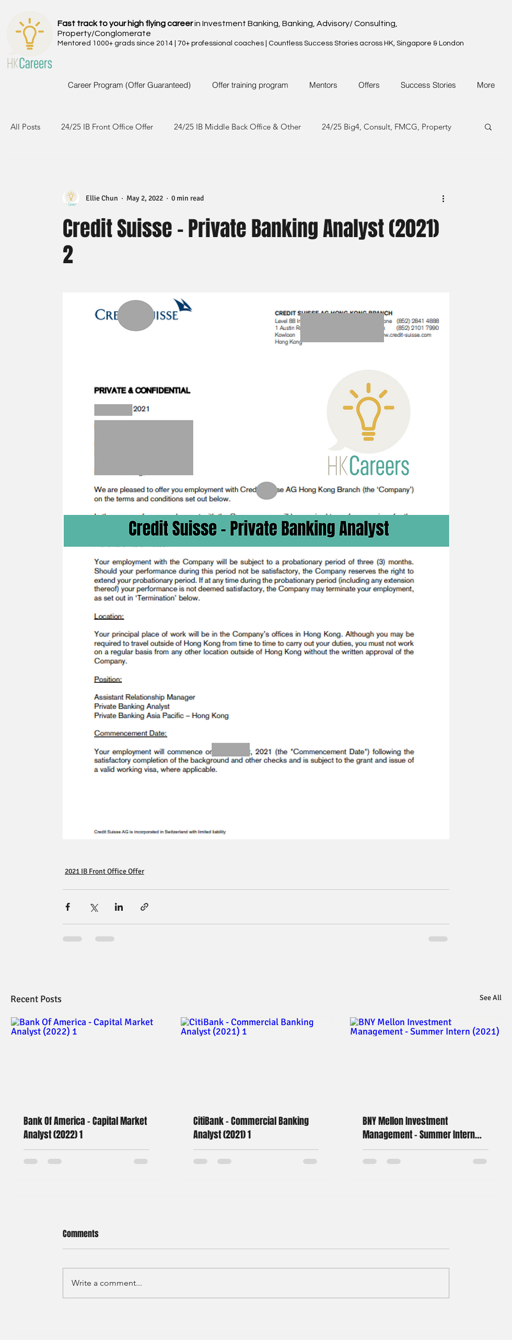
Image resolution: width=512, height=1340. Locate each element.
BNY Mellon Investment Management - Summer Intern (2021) (419, 1128)
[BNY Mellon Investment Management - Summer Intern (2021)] (425, 1059)
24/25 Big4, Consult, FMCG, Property (386, 127)
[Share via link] (144, 907)
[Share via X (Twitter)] (93, 907)
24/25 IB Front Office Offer (107, 127)
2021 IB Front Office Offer (104, 871)
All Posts (25, 127)
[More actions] (443, 198)
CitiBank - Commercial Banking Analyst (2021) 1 (251, 1128)
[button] (488, 126)
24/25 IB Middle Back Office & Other (237, 127)
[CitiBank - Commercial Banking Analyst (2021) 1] (256, 1059)
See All (491, 997)
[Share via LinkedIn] (119, 907)
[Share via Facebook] (68, 907)
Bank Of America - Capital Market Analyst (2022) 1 (85, 1128)
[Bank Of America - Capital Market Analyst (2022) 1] (86, 1059)
